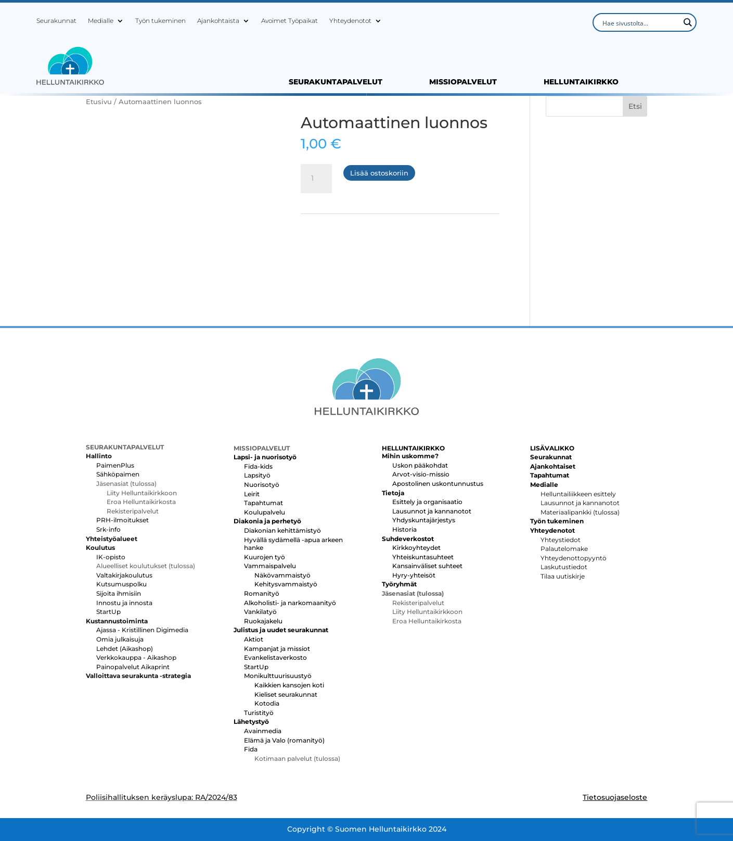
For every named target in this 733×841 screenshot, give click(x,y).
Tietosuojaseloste (615, 797)
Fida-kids (258, 466)
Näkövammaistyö (282, 575)
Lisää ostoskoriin (379, 173)
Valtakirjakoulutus (124, 575)
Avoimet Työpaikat (289, 20)
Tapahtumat (263, 503)
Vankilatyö (260, 612)
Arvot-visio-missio (420, 474)
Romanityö (261, 593)
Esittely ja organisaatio (427, 502)
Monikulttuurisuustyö (278, 676)
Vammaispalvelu (270, 566)
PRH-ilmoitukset (122, 520)
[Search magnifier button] (687, 22)
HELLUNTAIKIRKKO (581, 82)
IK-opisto (110, 557)
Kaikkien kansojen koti (289, 685)
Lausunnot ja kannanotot (431, 511)
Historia (404, 529)
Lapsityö (257, 475)
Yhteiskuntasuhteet (423, 557)
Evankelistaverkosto (275, 657)
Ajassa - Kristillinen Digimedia (142, 630)
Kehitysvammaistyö (285, 584)
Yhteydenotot (350, 20)
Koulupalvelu (264, 512)
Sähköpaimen (117, 474)
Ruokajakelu (263, 621)
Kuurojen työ (264, 557)
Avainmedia (262, 731)
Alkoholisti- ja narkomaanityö (290, 603)
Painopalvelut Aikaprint (133, 667)
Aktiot (253, 639)
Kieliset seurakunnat (285, 694)
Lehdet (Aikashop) (124, 648)
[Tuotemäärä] (316, 178)
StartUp (108, 612)
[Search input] (639, 22)
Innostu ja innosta (124, 603)
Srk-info (108, 529)
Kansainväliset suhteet (427, 566)
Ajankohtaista (218, 20)
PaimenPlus (115, 465)
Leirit (252, 494)
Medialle (100, 20)
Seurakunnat (56, 20)
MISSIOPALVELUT (463, 82)
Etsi (635, 106)
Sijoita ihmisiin (118, 593)
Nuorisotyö (261, 484)
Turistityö (259, 713)
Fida (251, 749)
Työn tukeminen (160, 20)
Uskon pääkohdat (420, 465)
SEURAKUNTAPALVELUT (335, 82)
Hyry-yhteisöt (413, 575)
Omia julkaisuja (120, 639)
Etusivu (99, 102)
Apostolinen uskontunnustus (437, 483)
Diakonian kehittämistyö (282, 530)
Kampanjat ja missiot (277, 648)
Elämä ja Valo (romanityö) (284, 740)
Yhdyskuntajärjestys (423, 520)
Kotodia (266, 703)
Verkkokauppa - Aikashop (136, 657)
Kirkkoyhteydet (416, 547)
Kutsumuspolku (121, 584)
